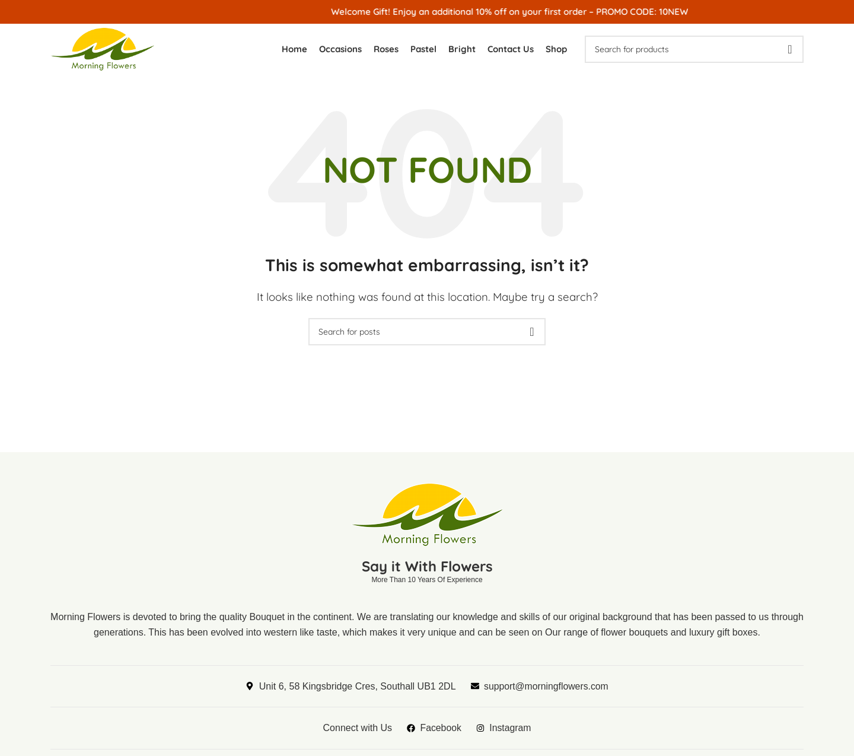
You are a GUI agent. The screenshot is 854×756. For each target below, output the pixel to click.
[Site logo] (105, 49)
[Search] (694, 50)
